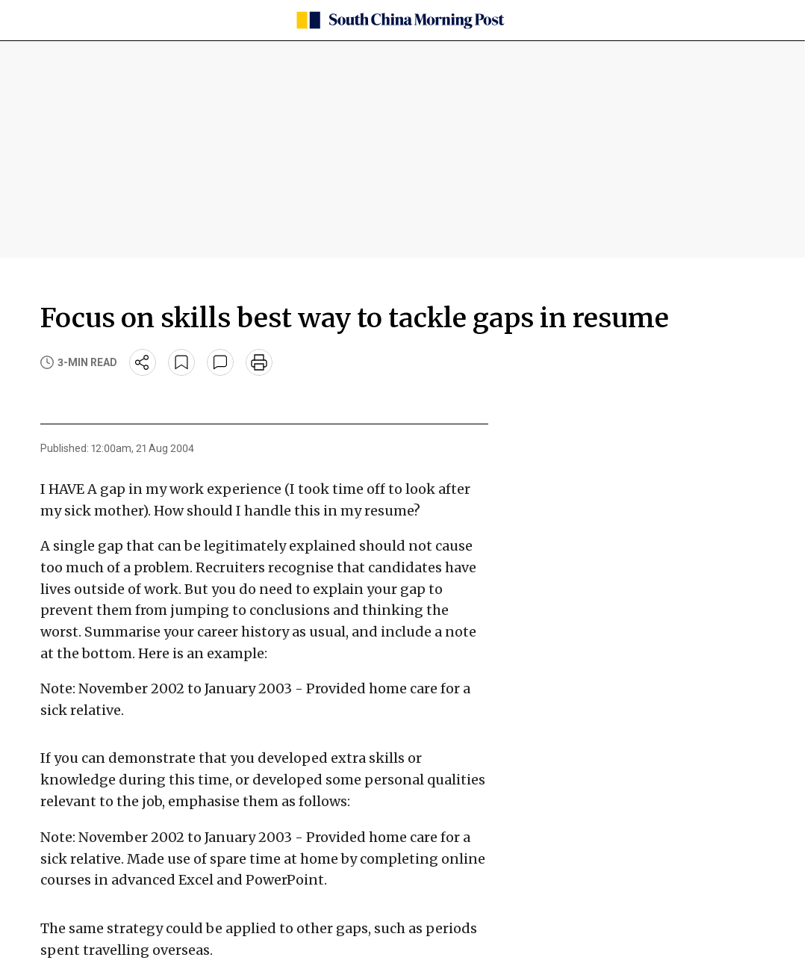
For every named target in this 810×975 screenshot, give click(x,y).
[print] (259, 362)
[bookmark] (181, 362)
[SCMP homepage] (399, 20)
